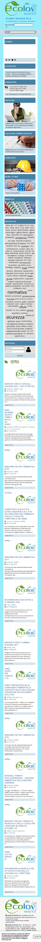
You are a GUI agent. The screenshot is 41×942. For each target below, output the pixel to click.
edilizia (10, 258)
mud (24, 288)
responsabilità (13, 306)
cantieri (25, 246)
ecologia (21, 255)
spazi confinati (21, 326)
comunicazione (18, 251)
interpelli (9, 273)
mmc (32, 286)
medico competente (13, 286)
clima (28, 249)
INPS (7, 228)
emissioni (27, 258)
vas (28, 331)
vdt (31, 331)
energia (11, 260)
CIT (16, 225)
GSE (32, 225)
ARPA (8, 225)
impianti (17, 267)
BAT (12, 225)
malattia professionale (23, 282)
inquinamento (28, 271)
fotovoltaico (12, 265)
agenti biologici (23, 230)
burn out (17, 246)
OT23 (22, 228)
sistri (18, 321)
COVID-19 (22, 225)
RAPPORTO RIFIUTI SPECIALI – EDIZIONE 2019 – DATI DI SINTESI (19, 385)
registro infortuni (26, 304)
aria (9, 241)
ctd (33, 251)
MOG (17, 228)
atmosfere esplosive (23, 241)
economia (28, 255)
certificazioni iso (12, 249)
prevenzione (16, 296)
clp (32, 249)
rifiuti (22, 307)
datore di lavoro (25, 253)
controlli (28, 251)
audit (32, 243)
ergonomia (19, 260)
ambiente (21, 238)
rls (14, 310)
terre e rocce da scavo (15, 328)
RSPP (32, 228)
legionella (23, 276)
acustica (14, 230)
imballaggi (9, 267)
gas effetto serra (24, 265)
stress (30, 326)
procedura (9, 302)
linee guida (23, 427)
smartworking (26, 321)
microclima (26, 286)
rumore (23, 310)
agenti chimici (22, 232)
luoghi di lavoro (18, 279)
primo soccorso (20, 299)
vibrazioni (29, 333)
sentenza (24, 313)
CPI (28, 225)
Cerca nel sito (9, 25)
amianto (31, 237)
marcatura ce (29, 284)
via (24, 333)
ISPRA (12, 228)
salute (30, 310)
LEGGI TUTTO (9, 405)
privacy (30, 299)
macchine (29, 279)
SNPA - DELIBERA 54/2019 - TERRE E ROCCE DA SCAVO (8, 417)
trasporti (28, 328)
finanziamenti (13, 262)
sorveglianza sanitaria (16, 324)
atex (13, 241)
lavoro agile (29, 273)
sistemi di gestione (18, 831)
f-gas (29, 260)
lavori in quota (19, 273)
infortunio (18, 271)
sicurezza (15, 317)
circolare (22, 249)
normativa (17, 292)
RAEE (27, 228)
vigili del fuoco (20, 336)
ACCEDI (20, 356)
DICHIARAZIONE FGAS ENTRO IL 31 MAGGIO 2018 (18, 600)
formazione (25, 262)
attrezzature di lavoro (15, 243)
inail (24, 268)
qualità (24, 302)
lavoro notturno (13, 276)
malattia (11, 282)
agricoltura (15, 235)
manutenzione (18, 284)
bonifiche (9, 246)
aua (28, 243)
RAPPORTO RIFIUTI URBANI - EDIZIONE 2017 (17, 643)
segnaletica (16, 313)
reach (17, 304)
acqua (7, 230)
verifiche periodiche (14, 333)
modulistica (17, 288)
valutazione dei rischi (16, 331)
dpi (33, 253)
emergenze (18, 258)
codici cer (8, 251)
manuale (9, 284)
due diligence (12, 255)
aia (21, 235)
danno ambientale (11, 253)
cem (31, 246)
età (25, 260)
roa (17, 310)
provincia (17, 302)
